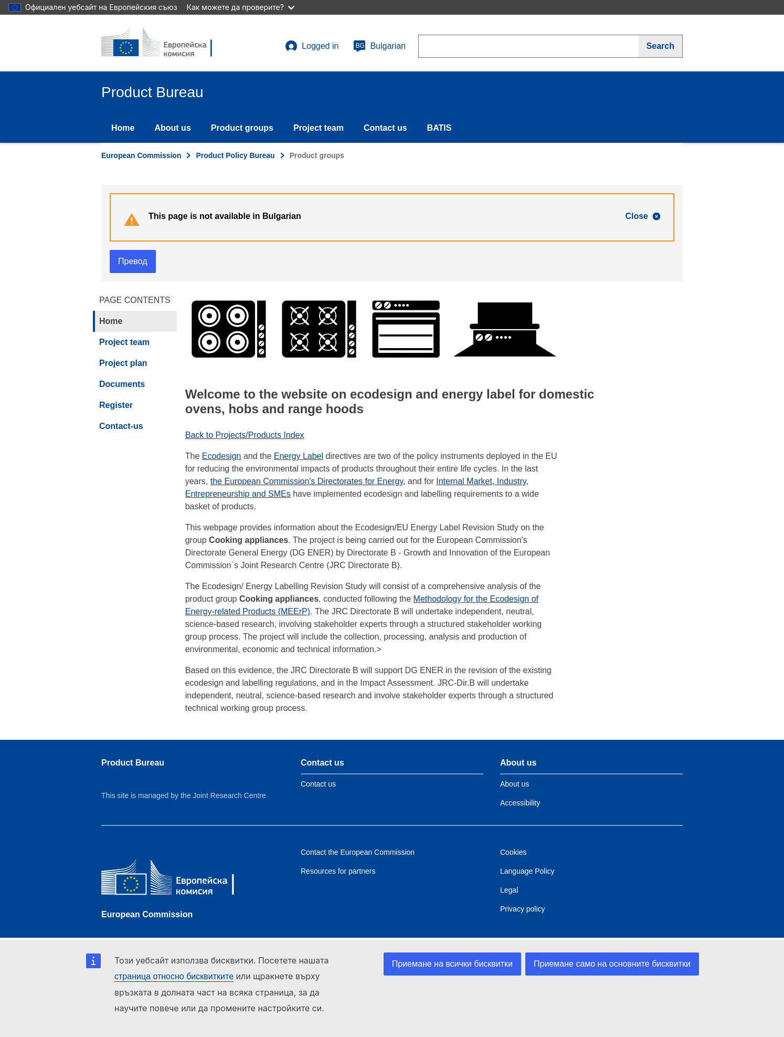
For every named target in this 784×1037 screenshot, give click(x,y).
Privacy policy (522, 909)
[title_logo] (164, 43)
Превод (132, 261)
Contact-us (121, 426)
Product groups (242, 127)
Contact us (385, 127)
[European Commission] (177, 880)
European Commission (141, 155)
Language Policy (527, 871)
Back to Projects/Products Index (244, 435)
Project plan (123, 363)
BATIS (439, 127)
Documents (122, 384)
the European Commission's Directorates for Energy (306, 481)
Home (122, 127)
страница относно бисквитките (174, 976)
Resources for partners (338, 871)
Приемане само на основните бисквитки (612, 963)
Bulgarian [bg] (379, 46)
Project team (318, 127)
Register (116, 405)
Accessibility (520, 803)
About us (172, 127)
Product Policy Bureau (235, 155)
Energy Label (298, 456)
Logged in (311, 46)
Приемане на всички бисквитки (452, 963)
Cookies (513, 852)
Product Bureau (132, 762)
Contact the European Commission (358, 852)
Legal (509, 890)
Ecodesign (221, 456)
